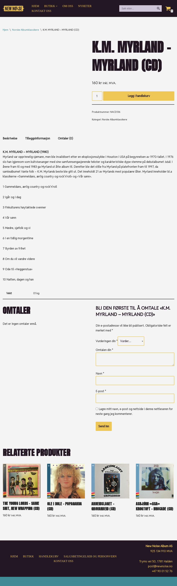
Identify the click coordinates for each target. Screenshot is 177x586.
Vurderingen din (107, 341)
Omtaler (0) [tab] (65, 138)
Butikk (28, 556)
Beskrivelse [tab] (10, 138)
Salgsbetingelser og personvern (90, 556)
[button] (56, 6)
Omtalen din (104, 350)
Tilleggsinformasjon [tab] (37, 138)
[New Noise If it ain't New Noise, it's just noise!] (13, 8)
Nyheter (85, 6)
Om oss (67, 6)
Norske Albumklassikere (25, 29)
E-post (101, 391)
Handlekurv (49, 556)
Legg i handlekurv (139, 96)
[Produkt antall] (97, 96)
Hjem (35, 6)
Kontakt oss (41, 10)
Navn (100, 373)
